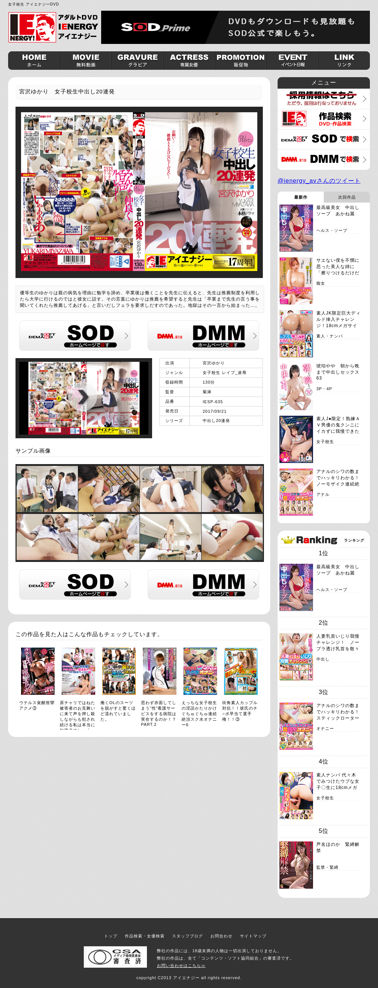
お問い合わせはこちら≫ (181, 965)
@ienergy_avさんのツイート (319, 181)
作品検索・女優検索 (145, 936)
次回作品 (347, 197)
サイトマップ (253, 936)
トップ (110, 936)
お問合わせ (221, 936)
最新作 (300, 197)
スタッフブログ (187, 936)
